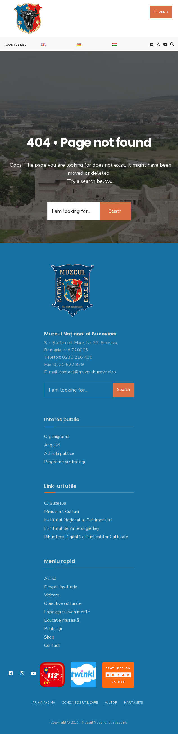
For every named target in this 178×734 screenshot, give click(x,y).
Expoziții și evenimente (67, 612)
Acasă (50, 578)
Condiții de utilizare (80, 703)
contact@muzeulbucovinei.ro (87, 372)
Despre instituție (60, 587)
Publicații (53, 629)
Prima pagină (43, 703)
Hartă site (133, 703)
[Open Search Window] (171, 44)
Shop (49, 637)
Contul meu (16, 44)
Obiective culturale (63, 603)
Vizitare (51, 595)
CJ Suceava (55, 503)
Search (115, 211)
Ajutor (111, 703)
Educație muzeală (61, 620)
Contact (52, 645)
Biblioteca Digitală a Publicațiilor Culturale (86, 537)
